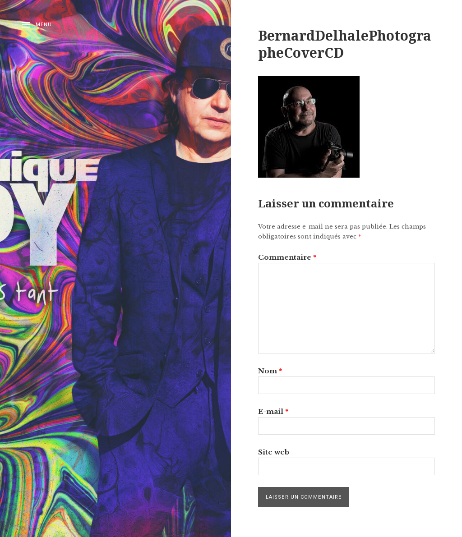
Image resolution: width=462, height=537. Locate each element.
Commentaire (287, 257)
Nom (270, 371)
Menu (44, 25)
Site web (273, 452)
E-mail (273, 411)
